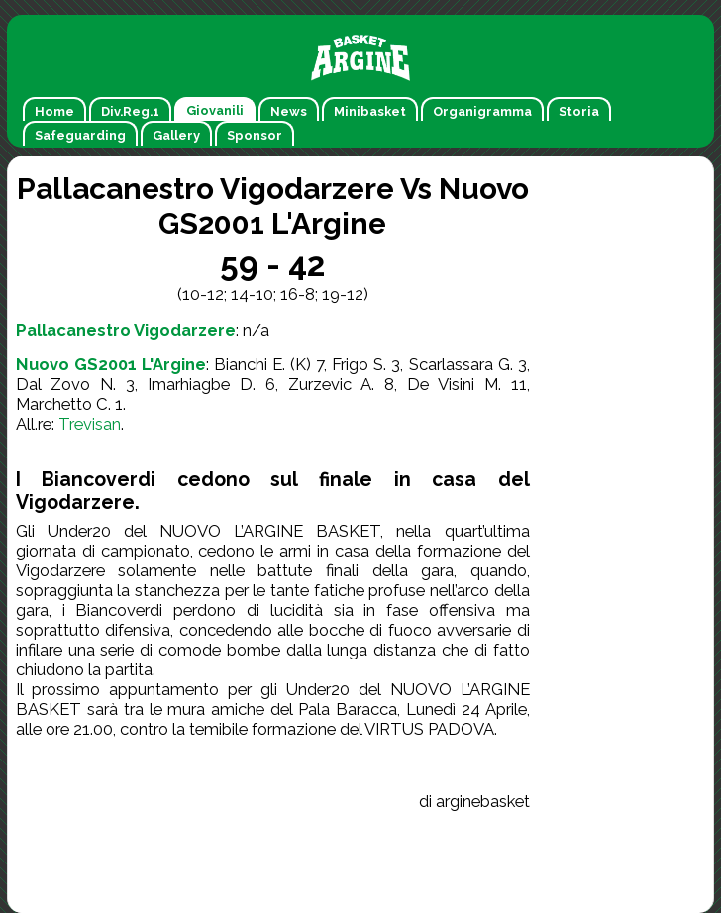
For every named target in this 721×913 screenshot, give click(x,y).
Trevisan (89, 424)
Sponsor (254, 135)
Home (54, 111)
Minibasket (370, 111)
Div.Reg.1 (130, 111)
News (288, 111)
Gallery (176, 135)
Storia (579, 111)
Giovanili (215, 110)
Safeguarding (80, 135)
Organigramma (482, 111)
